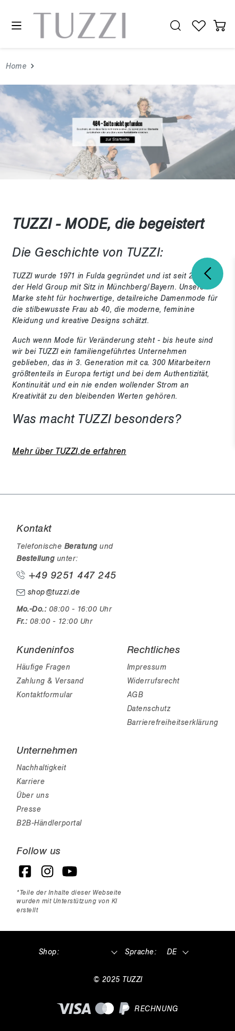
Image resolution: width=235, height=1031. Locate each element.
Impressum (147, 667)
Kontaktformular (44, 694)
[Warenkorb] (219, 25)
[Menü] (16, 26)
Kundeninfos (45, 650)
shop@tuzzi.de (48, 592)
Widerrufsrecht (153, 681)
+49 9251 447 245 (66, 575)
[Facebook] (24, 871)
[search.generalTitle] (175, 25)
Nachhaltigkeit (41, 767)
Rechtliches (153, 650)
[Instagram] (47, 871)
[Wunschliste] (199, 25)
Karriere (30, 781)
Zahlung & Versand (50, 681)
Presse (28, 809)
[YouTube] (69, 871)
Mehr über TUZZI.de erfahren (69, 451)
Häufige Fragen (43, 667)
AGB (135, 694)
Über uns (32, 795)
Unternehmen (47, 750)
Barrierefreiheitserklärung (173, 722)
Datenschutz (149, 708)
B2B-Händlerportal (49, 823)
